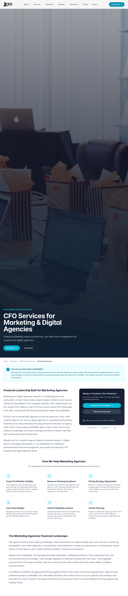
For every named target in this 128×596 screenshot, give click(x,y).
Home (5, 361)
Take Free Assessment (101, 412)
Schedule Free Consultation (101, 405)
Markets (62, 4)
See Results (28, 348)
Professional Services (27, 361)
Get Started (116, 4)
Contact (94, 4)
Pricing (85, 4)
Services (38, 4)
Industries (50, 4)
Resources (75, 4)
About (27, 4)
